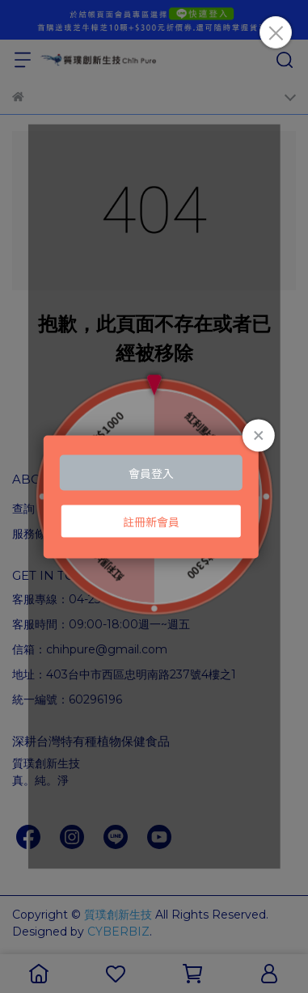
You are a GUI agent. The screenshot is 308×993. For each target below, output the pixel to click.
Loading (153, 497)
